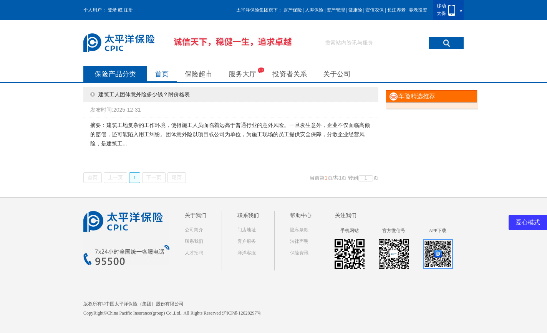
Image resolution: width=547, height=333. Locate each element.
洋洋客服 (246, 253)
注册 (128, 10)
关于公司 (337, 74)
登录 (112, 10)
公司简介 (194, 229)
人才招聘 (194, 253)
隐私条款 (299, 229)
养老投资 (418, 10)
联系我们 (194, 241)
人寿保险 (314, 10)
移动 (441, 5)
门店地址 (246, 229)
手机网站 (349, 230)
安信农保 (374, 10)
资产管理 (336, 10)
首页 (162, 74)
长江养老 (396, 10)
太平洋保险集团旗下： (259, 10)
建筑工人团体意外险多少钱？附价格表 (144, 94)
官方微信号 (393, 230)
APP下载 (437, 230)
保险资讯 (299, 253)
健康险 (355, 10)
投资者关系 (289, 74)
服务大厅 (246, 72)
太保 (441, 13)
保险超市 (198, 74)
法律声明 (299, 241)
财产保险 (292, 10)
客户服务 (246, 241)
